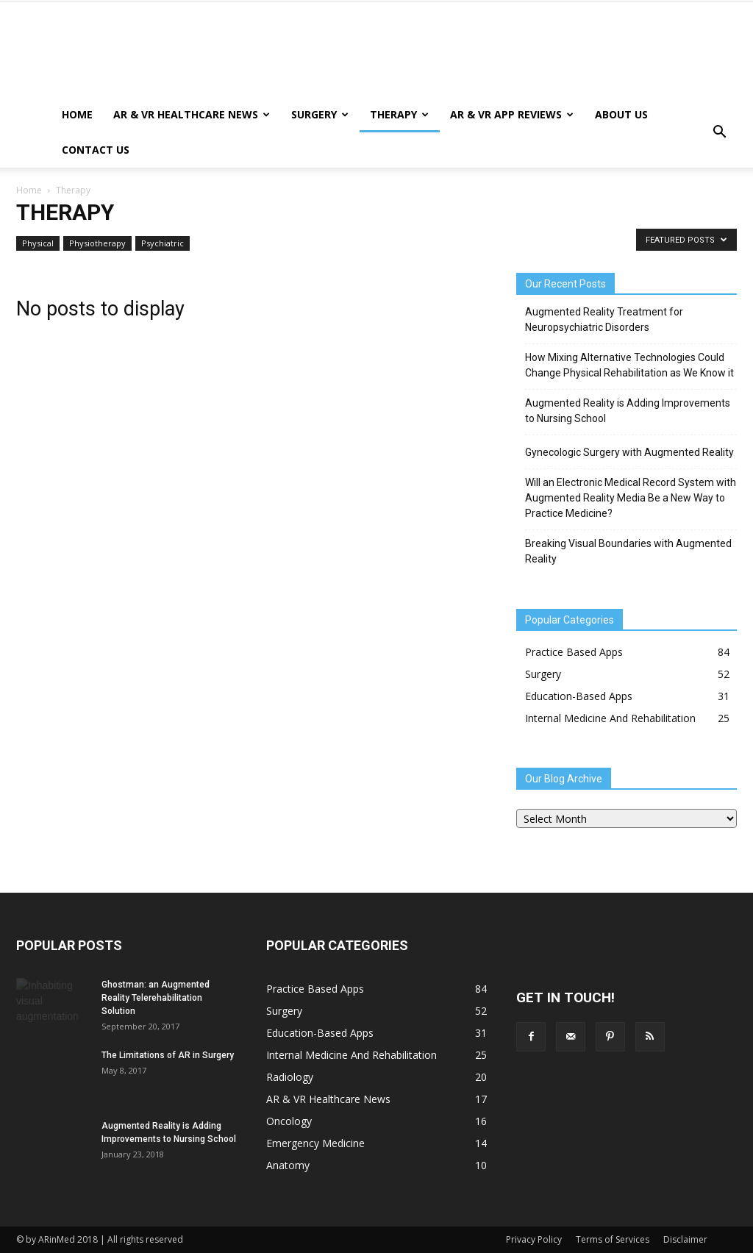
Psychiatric (162, 243)
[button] (719, 132)
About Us (621, 114)
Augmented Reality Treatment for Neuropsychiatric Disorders (604, 319)
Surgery (320, 114)
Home (77, 114)
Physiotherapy (97, 243)
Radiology (289, 1077)
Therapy (399, 114)
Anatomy (288, 1165)
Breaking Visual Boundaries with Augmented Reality (628, 551)
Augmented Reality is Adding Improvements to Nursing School (627, 410)
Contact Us (95, 150)
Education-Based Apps (578, 696)
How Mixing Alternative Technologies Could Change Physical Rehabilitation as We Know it (629, 365)
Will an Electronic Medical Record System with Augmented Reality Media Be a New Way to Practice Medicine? (630, 497)
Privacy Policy (534, 1239)
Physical (38, 243)
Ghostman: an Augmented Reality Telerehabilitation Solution (155, 997)
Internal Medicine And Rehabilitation (610, 718)
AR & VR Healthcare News (191, 114)
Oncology (289, 1121)
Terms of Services (612, 1239)
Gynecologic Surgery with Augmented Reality (629, 452)
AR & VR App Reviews (512, 114)
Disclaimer (685, 1239)
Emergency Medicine (315, 1143)
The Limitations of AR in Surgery (167, 1055)
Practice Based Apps (574, 652)
